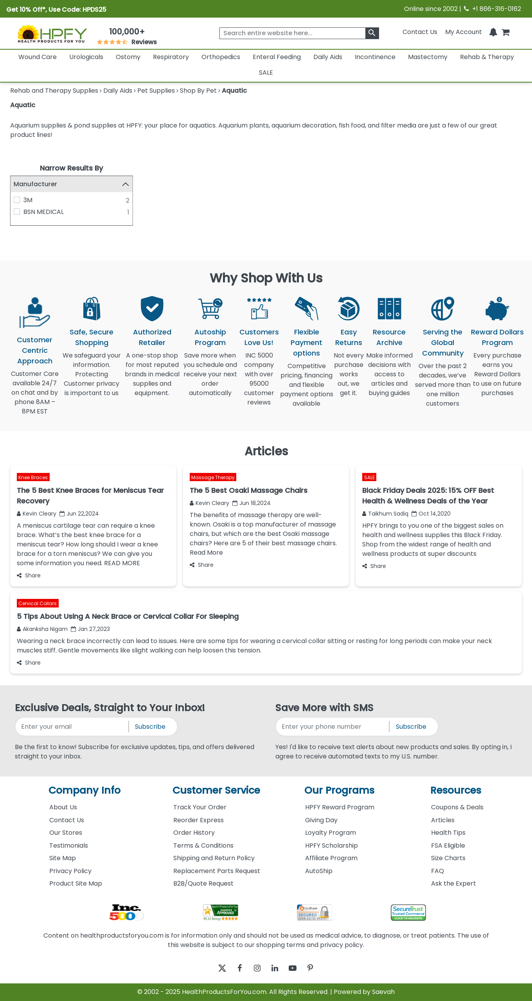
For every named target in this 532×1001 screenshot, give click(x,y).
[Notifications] (493, 31)
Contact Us (420, 31)
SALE (266, 72)
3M (27, 200)
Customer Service (216, 791)
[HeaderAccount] (463, 31)
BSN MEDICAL (43, 211)
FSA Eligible (448, 845)
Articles (443, 820)
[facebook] (234, 968)
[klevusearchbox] (372, 33)
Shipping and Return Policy (214, 858)
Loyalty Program (330, 832)
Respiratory (171, 56)
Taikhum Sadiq (385, 514)
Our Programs (339, 791)
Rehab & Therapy (487, 56)
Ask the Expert (453, 883)
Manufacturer (35, 184)
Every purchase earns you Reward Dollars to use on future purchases (497, 379)
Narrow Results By (71, 168)
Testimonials (68, 845)
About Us (63, 807)
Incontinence (375, 56)
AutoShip (318, 870)
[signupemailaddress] (72, 726)
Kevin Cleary (36, 514)
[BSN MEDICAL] (17, 211)
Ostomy (128, 56)
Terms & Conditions (203, 845)
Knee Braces (33, 477)
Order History (194, 832)
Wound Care (37, 56)
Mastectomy (428, 56)
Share (29, 575)
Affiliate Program (331, 858)
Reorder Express (198, 820)
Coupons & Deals (457, 807)
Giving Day (321, 820)
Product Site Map (75, 883)
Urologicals (86, 56)
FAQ (437, 870)
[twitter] (212, 968)
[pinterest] (320, 968)
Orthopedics (220, 56)
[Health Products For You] (52, 33)
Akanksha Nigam (42, 629)
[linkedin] (277, 968)
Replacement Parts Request (216, 870)
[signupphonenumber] (332, 726)
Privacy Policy (70, 870)
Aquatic (22, 105)
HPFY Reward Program (339, 807)
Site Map (62, 858)
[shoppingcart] (505, 31)
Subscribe (150, 726)
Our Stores (65, 832)
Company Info (84, 791)
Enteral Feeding (277, 56)
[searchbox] (299, 33)
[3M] (17, 200)
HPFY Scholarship (331, 845)
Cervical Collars (37, 603)
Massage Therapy (213, 477)
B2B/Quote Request (203, 883)
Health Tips (448, 832)
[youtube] (298, 968)
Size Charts (448, 858)
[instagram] (255, 968)
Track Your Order (199, 807)
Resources (455, 791)
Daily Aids (327, 56)
